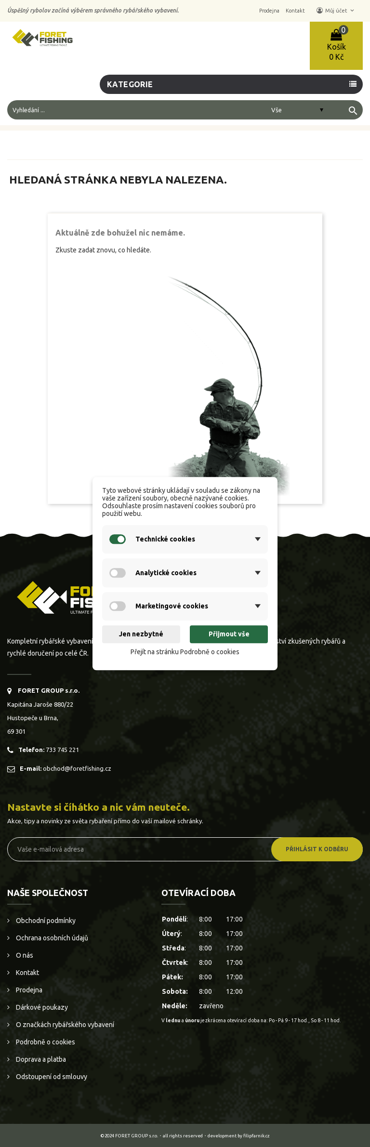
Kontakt (26, 972)
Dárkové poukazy (41, 1007)
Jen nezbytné (141, 634)
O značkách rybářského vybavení (64, 1024)
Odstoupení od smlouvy (50, 1077)
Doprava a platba (40, 1059)
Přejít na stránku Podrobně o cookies (185, 652)
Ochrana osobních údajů (51, 938)
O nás (23, 955)
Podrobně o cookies (44, 1042)
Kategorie (130, 84)
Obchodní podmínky (45, 920)
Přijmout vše (229, 634)
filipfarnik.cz (256, 1135)
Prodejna (28, 990)
